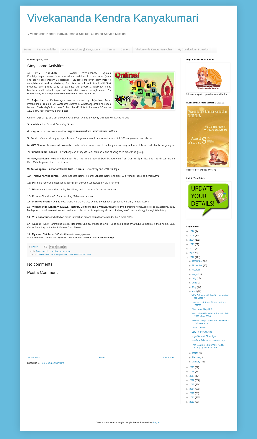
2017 (192, 375)
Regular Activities (47, 49)
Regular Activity (42, 251)
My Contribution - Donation (193, 49)
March (195, 353)
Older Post (168, 357)
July (194, 278)
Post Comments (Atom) (52, 363)
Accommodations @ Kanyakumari (81, 49)
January (196, 361)
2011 (192, 402)
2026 (192, 231)
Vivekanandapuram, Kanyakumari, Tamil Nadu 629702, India (64, 254)
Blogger (156, 422)
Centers (125, 49)
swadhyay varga (57, 251)
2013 (192, 393)
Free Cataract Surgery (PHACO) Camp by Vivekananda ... (207, 346)
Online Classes (199, 327)
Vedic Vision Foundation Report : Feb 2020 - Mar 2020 (209, 314)
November (197, 265)
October (196, 269)
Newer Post (34, 357)
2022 (192, 248)
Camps (111, 49)
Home (27, 49)
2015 (192, 384)
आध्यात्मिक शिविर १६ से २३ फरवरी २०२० (208, 340)
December (197, 261)
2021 (192, 253)
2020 (192, 257)
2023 (192, 244)
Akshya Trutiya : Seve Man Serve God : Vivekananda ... (210, 321)
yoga (68, 251)
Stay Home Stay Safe (202, 309)
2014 (192, 389)
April (194, 291)
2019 (192, 367)
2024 (192, 240)
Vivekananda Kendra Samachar (153, 49)
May (194, 287)
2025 (192, 235)
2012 (192, 397)
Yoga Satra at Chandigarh (204, 336)
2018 (192, 371)
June (194, 282)
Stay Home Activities (201, 332)
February (197, 357)
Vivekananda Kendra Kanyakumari (113, 18)
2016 (192, 380)
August (196, 274)
